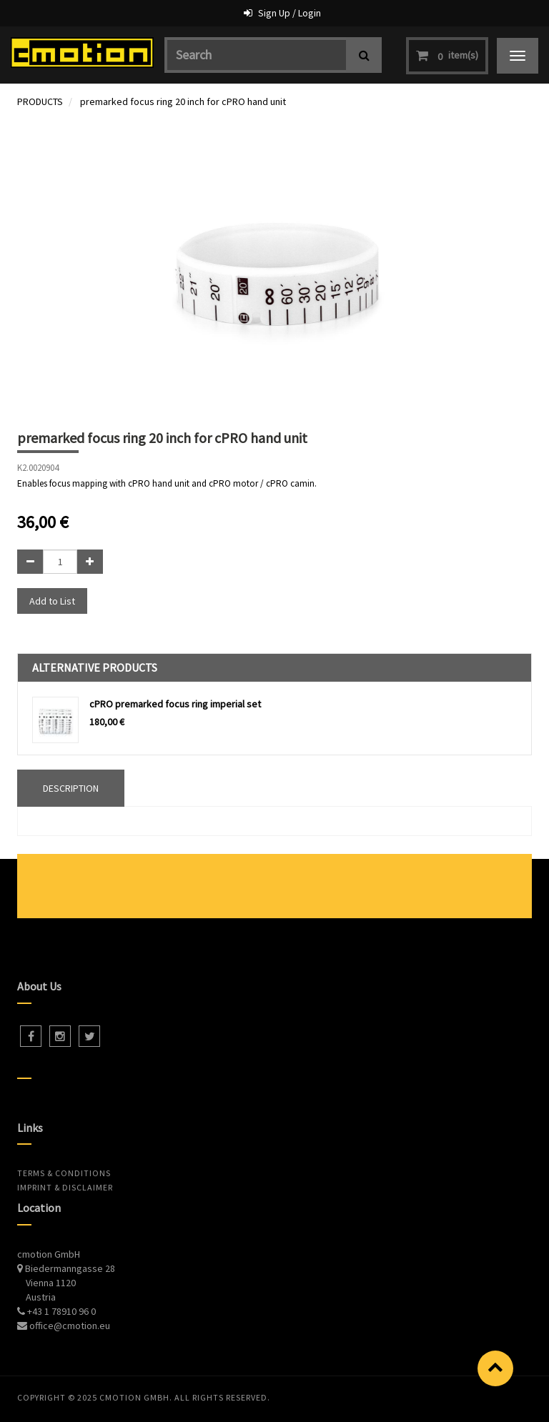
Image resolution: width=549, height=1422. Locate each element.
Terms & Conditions (64, 1173)
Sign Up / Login (289, 12)
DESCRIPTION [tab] (71, 788)
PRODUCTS (40, 101)
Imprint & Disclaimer (65, 1187)
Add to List (52, 601)
